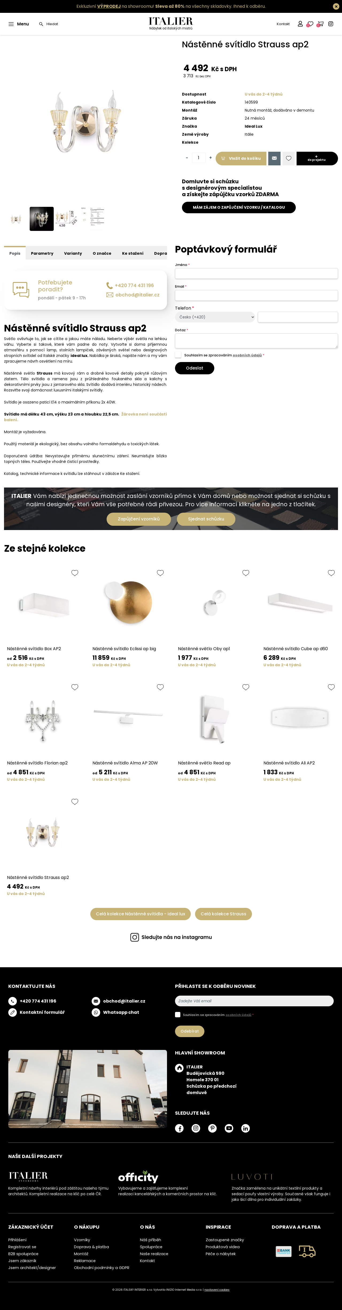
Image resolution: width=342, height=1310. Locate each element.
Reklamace (85, 1260)
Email (180, 286)
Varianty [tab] (73, 253)
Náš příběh (150, 1240)
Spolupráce (151, 1247)
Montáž (81, 1253)
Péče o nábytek (221, 1253)
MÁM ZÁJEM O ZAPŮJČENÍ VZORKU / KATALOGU (239, 207)
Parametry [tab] (42, 253)
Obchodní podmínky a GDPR (101, 1267)
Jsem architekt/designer (32, 1267)
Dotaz (181, 330)
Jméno (182, 264)
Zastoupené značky (225, 1240)
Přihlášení (17, 1240)
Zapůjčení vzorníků (139, 519)
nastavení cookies (217, 1290)
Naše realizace (154, 1253)
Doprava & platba (91, 1247)
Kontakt (283, 24)
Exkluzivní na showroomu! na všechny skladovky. (154, 6)
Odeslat (194, 368)
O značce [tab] (102, 253)
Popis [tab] (14, 253)
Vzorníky (82, 1240)
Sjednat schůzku (206, 519)
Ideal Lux (253, 126)
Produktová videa (223, 1247)
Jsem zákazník (22, 1260)
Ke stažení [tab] (132, 253)
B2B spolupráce (23, 1253)
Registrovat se (22, 1247)
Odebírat (190, 1031)
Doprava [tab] (163, 253)
